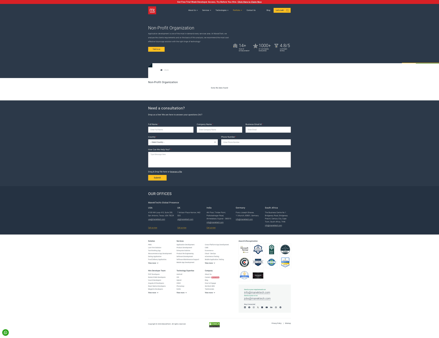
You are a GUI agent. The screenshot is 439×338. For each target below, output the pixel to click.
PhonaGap (180, 286)
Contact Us (251, 10)
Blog (268, 10)
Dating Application (155, 256)
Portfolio (236, 10)
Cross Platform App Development (217, 245)
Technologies (221, 10)
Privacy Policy (277, 324)
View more (152, 263)
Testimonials (209, 289)
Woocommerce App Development (160, 253)
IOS (178, 277)
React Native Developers (157, 286)
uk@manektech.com (185, 219)
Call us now (152, 228)
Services (205, 10)
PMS (149, 245)
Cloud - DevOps (210, 253)
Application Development (186, 245)
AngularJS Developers (156, 283)
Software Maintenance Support (188, 259)
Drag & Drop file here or (165, 171)
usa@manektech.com (156, 219)
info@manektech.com (215, 222)
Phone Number (228, 137)
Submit (157, 177)
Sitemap (288, 324)
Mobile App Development (185, 262)
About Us (192, 10)
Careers (212, 277)
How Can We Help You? (159, 149)
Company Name (205, 124)
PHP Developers (154, 274)
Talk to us (156, 49)
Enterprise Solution (183, 251)
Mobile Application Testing (214, 259)
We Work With (210, 286)
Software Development (185, 256)
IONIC (179, 283)
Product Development (184, 248)
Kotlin (179, 289)
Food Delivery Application (157, 259)
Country (152, 137)
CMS (206, 248)
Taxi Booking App (154, 251)
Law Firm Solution (154, 248)
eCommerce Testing (212, 256)
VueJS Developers (154, 280)
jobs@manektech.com (257, 299)
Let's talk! (282, 10)
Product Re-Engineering (185, 253)
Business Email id (254, 124)
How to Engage (210, 283)
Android (179, 274)
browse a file (176, 172)
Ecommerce (209, 251)
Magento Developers (155, 289)
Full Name (153, 124)
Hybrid (179, 280)
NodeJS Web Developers (157, 277)
